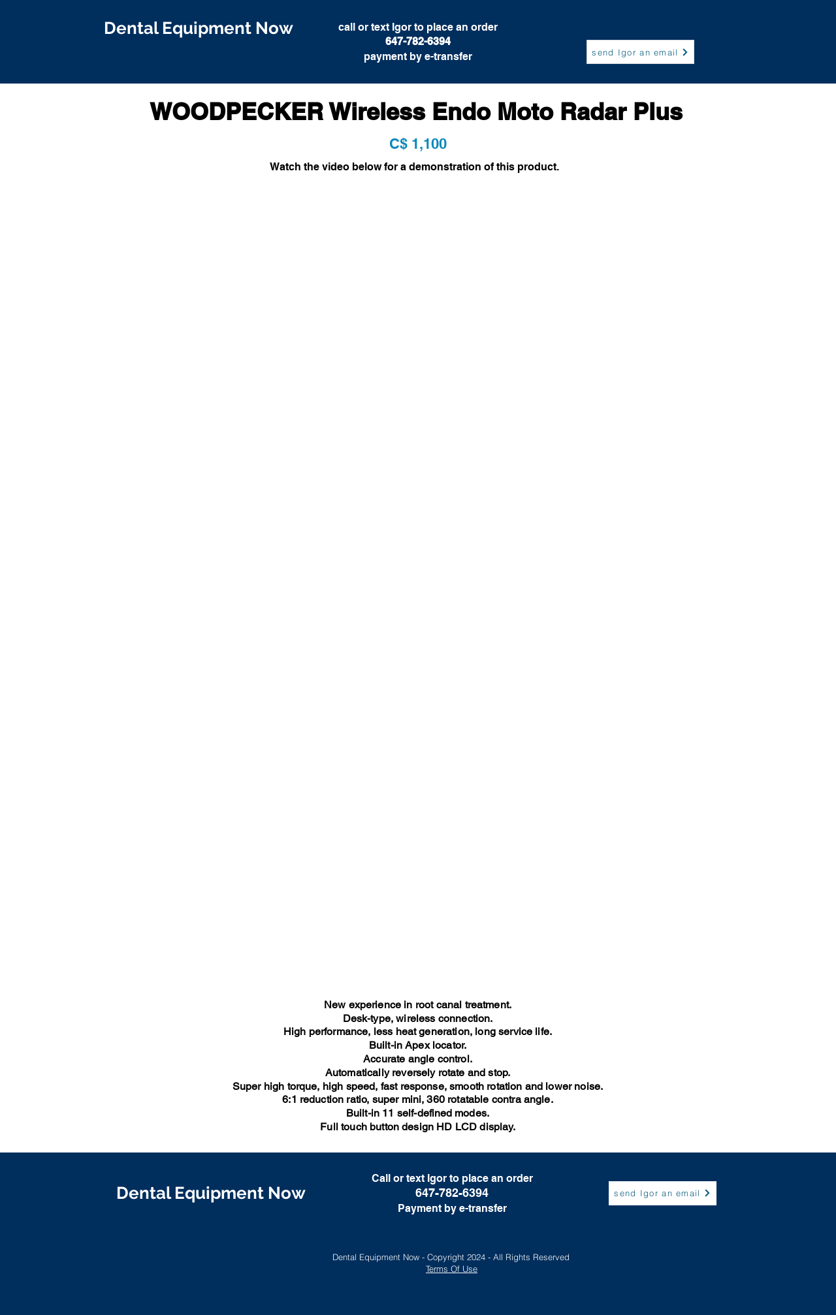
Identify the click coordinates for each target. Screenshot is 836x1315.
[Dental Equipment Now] (198, 28)
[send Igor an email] (640, 52)
